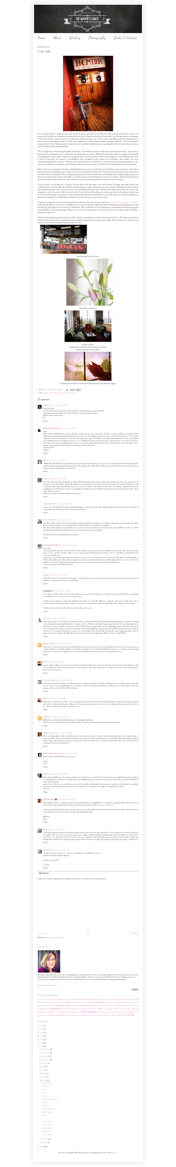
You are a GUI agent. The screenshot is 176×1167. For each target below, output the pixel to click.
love (100, 1009)
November (46, 1053)
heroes (114, 1006)
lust (105, 1009)
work (124, 1015)
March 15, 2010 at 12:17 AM (58, 405)
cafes (49, 1003)
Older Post (134, 933)
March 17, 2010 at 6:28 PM (58, 774)
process (107, 1012)
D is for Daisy (46, 1122)
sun (77, 1015)
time (93, 1015)
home (75, 393)
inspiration (55, 1009)
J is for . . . (45, 1102)
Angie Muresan (48, 504)
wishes (119, 1015)
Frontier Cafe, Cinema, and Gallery (124, 202)
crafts (108, 1002)
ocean (66, 1012)
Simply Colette (48, 644)
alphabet (45, 393)
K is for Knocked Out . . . (50, 1099)
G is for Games (47, 1112)
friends (75, 1005)
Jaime (45, 829)
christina (46, 774)
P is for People (47, 1083)
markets (116, 1009)
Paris (80, 1000)
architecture (52, 393)
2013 (41, 1036)
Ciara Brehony (48, 520)
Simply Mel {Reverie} (50, 428)
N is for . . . (45, 1090)
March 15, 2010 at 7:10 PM (55, 662)
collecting (77, 1002)
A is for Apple (47, 1135)
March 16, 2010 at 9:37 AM (63, 733)
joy (80, 1009)
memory (122, 1009)
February (45, 1139)
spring (62, 1015)
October (45, 1056)
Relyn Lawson (48, 733)
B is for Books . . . (48, 1128)
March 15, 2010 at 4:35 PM (56, 618)
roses (45, 1015)
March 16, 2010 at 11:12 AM (67, 753)
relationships (130, 1012)
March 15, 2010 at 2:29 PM (61, 591)
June (43, 1070)
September (46, 1060)
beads (132, 1000)
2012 (41, 1039)
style (67, 1015)
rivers (136, 1012)
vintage (104, 1015)
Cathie (45, 405)
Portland (86, 999)
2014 (41, 1033)
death (111, 1003)
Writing (74, 37)
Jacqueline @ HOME (50, 545)
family (40, 1005)
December (46, 1049)
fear (45, 1006)
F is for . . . (45, 1115)
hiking (119, 1006)
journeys (74, 1008)
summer (72, 1015)
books (46, 1002)
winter (114, 1015)
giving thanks (69, 393)
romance (40, 1015)
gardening (82, 1005)
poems (101, 1012)
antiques (108, 999)
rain (118, 1012)
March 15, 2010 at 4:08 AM (64, 504)
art (122, 999)
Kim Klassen (47, 850)
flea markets (51, 1006)
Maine (75, 999)
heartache (108, 1006)
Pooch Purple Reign (50, 753)
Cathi (45, 698)
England (60, 999)
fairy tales (136, 1003)
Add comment (43, 873)
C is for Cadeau (47, 1125)
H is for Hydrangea (48, 1109)
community (60, 393)
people (79, 1012)
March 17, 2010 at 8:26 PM (66, 799)
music (133, 1009)
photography (89, 1012)
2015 (41, 1029)
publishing (113, 1012)
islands (66, 1008)
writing (130, 1015)
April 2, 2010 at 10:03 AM (61, 850)
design (124, 1002)
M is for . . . (46, 1093)
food (68, 1005)
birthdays (40, 1003)
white (109, 1015)
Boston (46, 1000)
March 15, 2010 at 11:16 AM (58, 575)
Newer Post (42, 933)
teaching (82, 1015)
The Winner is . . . (48, 1131)
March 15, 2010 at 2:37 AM (56, 460)
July (43, 1067)
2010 (41, 1046)
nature (51, 1012)
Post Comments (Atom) (55, 937)
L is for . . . (45, 1096)
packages (73, 1012)
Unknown (46, 717)
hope (136, 1006)
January (45, 1142)
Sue (44, 662)
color (84, 1002)
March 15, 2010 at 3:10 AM (57, 479)
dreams (129, 1002)
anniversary (101, 999)
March (44, 1080)
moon (128, 1009)
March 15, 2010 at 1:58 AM (67, 428)
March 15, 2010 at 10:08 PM (57, 698)
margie (45, 575)
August (44, 1063)
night (55, 1012)
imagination (43, 1008)
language (84, 1009)
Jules (44, 460)
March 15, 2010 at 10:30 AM (68, 545)
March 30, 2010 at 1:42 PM (56, 829)
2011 (41, 1043)
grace (103, 1006)
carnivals (58, 1003)
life (95, 1008)
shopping (51, 1015)
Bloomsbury (41, 1000)
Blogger (114, 1153)
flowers (60, 1005)
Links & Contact (125, 37)
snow (57, 1015)
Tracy (45, 618)
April (44, 1077)
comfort (89, 1002)
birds (136, 999)
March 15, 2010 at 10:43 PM (60, 717)
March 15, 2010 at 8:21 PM (63, 680)
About (57, 37)
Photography (97, 37)
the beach (88, 1015)
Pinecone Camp (49, 680)
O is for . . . (46, 1086)
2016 (42, 1026)
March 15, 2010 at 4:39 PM (63, 644)
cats (63, 1002)
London (70, 999)
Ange (45, 479)
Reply (45, 421)
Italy (64, 1000)
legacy (90, 1009)
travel (97, 1015)
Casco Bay (53, 999)
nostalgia (61, 1012)
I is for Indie (46, 1106)
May (43, 1073)
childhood (69, 1002)
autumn (126, 999)
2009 (42, 1147)
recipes (123, 1012)
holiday (125, 1005)
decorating (118, 1002)
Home (41, 37)
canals (53, 1003)
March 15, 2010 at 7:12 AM (63, 520)
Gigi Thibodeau (48, 799)
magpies (110, 1009)
